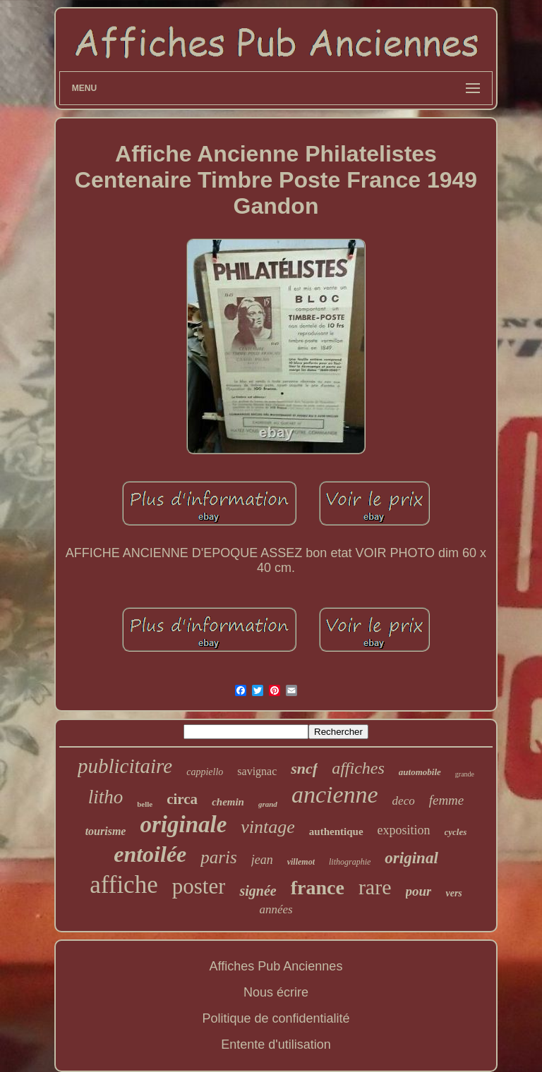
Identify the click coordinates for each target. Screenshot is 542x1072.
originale (183, 824)
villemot (301, 862)
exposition (404, 830)
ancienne (334, 794)
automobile (420, 772)
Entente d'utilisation (276, 1044)
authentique (336, 831)
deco (403, 801)
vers (453, 893)
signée (257, 891)
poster (199, 886)
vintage (268, 827)
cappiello (204, 772)
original (411, 858)
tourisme (105, 831)
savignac (257, 771)
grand (267, 804)
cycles (456, 832)
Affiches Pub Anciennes (276, 966)
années (275, 909)
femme (446, 800)
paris (218, 857)
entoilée (150, 854)
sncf (304, 768)
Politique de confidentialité (275, 1018)
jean (262, 860)
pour (419, 891)
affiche (124, 885)
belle (144, 804)
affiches (358, 768)
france (317, 888)
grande (464, 774)
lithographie (350, 862)
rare (375, 887)
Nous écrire (275, 992)
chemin (228, 802)
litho (106, 797)
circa (182, 799)
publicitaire (125, 766)
